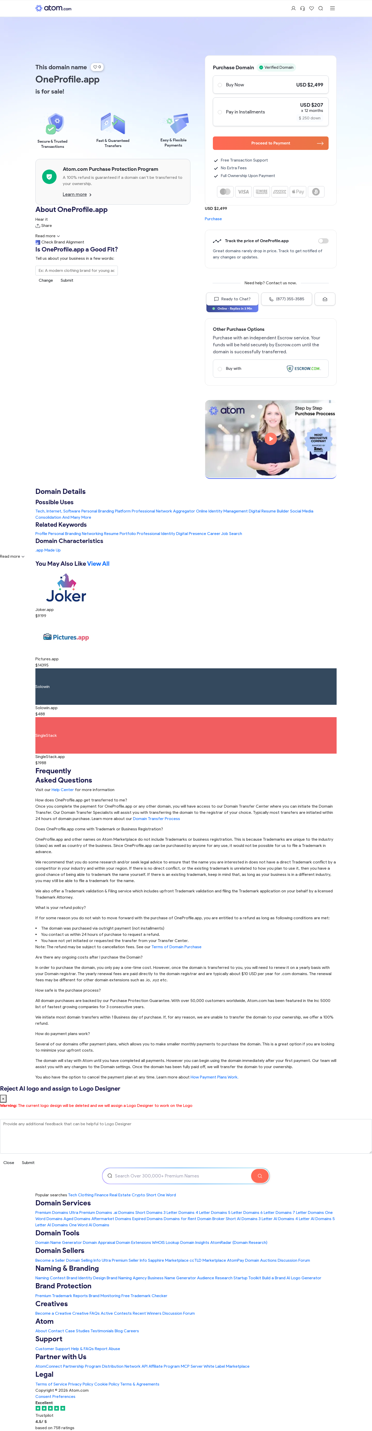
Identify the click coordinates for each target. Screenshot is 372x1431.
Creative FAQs (86, 1313)
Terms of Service (51, 1384)
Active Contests (116, 1313)
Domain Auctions (261, 1260)
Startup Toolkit (247, 1277)
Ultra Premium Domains (90, 1212)
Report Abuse (107, 1348)
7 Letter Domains (308, 1212)
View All (98, 563)
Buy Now (270, 84)
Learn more (77, 194)
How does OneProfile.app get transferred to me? (81, 800)
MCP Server (192, 1366)
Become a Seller (50, 1260)
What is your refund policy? (60, 907)
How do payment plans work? (62, 1033)
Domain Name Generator (58, 1242)
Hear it (41, 219)
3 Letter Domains (179, 1212)
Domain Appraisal (99, 1242)
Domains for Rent (180, 1218)
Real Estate (120, 1194)
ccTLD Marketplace (208, 1260)
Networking (92, 533)
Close (8, 1162)
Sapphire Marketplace (168, 1260)
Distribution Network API (125, 1366)
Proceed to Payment (287, 143)
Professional (148, 533)
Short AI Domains (242, 1218)
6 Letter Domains (276, 1212)
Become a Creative (53, 1313)
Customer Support (53, 1348)
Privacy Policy (80, 1384)
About (41, 1330)
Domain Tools (57, 1232)
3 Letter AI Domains (276, 1218)
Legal (44, 1374)
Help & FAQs (82, 1348)
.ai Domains (123, 1212)
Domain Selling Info (83, 1260)
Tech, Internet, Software (57, 511)
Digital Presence (191, 533)
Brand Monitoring (104, 1295)
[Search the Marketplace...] (76, 271)
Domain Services (63, 1202)
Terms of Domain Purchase (176, 946)
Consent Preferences (55, 1396)
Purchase (213, 218)
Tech (72, 1194)
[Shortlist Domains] (311, 8)
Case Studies (77, 1330)
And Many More (76, 517)
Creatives (51, 1303)
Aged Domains (77, 1218)
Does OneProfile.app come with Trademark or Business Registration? (99, 829)
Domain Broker (211, 1218)
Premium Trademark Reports (61, 1295)
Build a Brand (273, 1277)
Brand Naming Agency (127, 1277)
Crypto (138, 1194)
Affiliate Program (164, 1366)
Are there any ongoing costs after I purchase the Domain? (89, 957)
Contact (56, 1330)
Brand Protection (63, 1285)
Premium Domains (51, 1212)
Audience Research (215, 1277)
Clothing (86, 1194)
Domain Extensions (133, 1242)
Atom (44, 1321)
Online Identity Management (222, 511)
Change (46, 280)
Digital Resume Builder (269, 511)
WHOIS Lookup (165, 1242)
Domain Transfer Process (156, 818)
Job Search (231, 533)
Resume (111, 533)
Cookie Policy (106, 1384)
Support (49, 1338)
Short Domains (148, 1212)
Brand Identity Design (86, 1277)
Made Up (52, 550)
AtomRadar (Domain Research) (238, 1242)
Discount (323, 240)
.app (39, 550)
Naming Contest (50, 1277)
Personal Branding (64, 533)
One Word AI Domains (89, 1224)
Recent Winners (147, 1313)
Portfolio (128, 533)
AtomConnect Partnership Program (68, 1366)
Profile (41, 533)
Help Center (63, 789)
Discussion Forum (294, 1260)
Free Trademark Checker (144, 1295)
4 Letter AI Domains (313, 1218)
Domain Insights (194, 1242)
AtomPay (235, 1260)
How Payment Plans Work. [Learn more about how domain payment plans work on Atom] (214, 1077)
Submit (67, 280)
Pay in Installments (270, 112)
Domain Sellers (59, 1250)
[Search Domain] (260, 1176)
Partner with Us (61, 1356)
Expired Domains (147, 1218)
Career (213, 533)
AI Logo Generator (303, 1277)
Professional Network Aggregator (163, 511)
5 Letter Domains (243, 1212)
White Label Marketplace (227, 1366)
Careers (131, 1330)
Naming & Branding (67, 1268)
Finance (102, 1194)
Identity (168, 533)
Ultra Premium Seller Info (124, 1260)
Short (151, 1194)
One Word (166, 1194)
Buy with (270, 368)
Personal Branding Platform (106, 511)
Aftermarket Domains (111, 1218)
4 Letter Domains (211, 1212)
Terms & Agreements (139, 1384)
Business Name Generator (172, 1277)
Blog (119, 1330)
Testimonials (102, 1330)
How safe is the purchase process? (68, 990)
